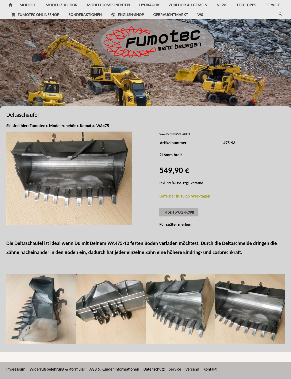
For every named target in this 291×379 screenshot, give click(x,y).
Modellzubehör (62, 125)
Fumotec (37, 125)
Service (175, 369)
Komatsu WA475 (94, 125)
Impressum (15, 369)
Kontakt (210, 369)
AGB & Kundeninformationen (114, 369)
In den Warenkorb (179, 212)
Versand (197, 183)
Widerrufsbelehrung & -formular (57, 369)
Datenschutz (154, 369)
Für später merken (175, 224)
